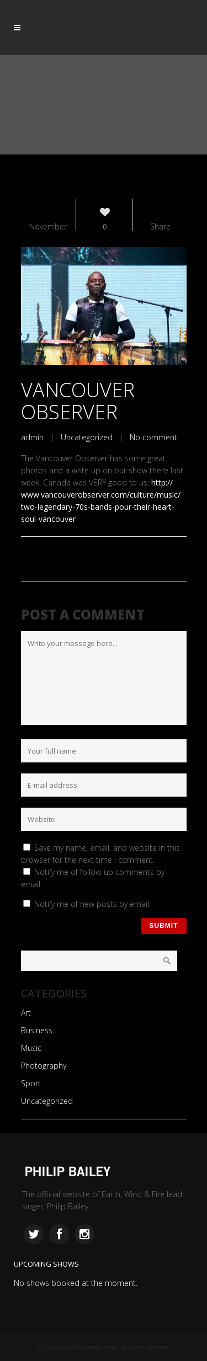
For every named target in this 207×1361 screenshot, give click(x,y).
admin (32, 437)
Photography (43, 1065)
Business (36, 1030)
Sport (31, 1083)
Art (26, 1012)
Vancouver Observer (78, 400)
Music (31, 1048)
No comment (153, 437)
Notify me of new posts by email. (92, 904)
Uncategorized (87, 437)
